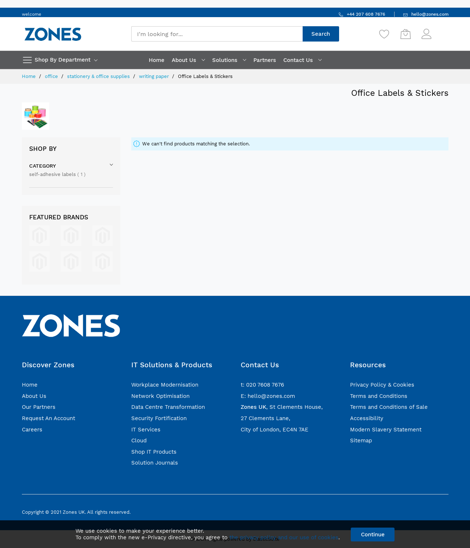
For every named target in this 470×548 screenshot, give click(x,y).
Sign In (440, 30)
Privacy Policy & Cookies (382, 384)
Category (42, 166)
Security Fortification (159, 418)
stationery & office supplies (99, 76)
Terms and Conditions (378, 396)
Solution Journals (154, 462)
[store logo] (53, 34)
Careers (32, 429)
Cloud (139, 440)
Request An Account (48, 418)
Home (29, 76)
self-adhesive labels (57, 174)
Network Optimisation (160, 396)
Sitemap (361, 440)
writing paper (154, 76)
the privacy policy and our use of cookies (283, 537)
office (52, 76)
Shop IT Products (153, 452)
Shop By (43, 148)
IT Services (145, 429)
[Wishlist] (384, 34)
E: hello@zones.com (268, 396)
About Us (34, 396)
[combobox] (217, 34)
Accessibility (366, 418)
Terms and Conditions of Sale (389, 407)
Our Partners (38, 407)
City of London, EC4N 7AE (274, 429)
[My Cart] (405, 34)
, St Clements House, (282, 407)
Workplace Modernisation (164, 384)
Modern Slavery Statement (386, 429)
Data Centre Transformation (168, 407)
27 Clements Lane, (265, 418)
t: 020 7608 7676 (262, 384)
